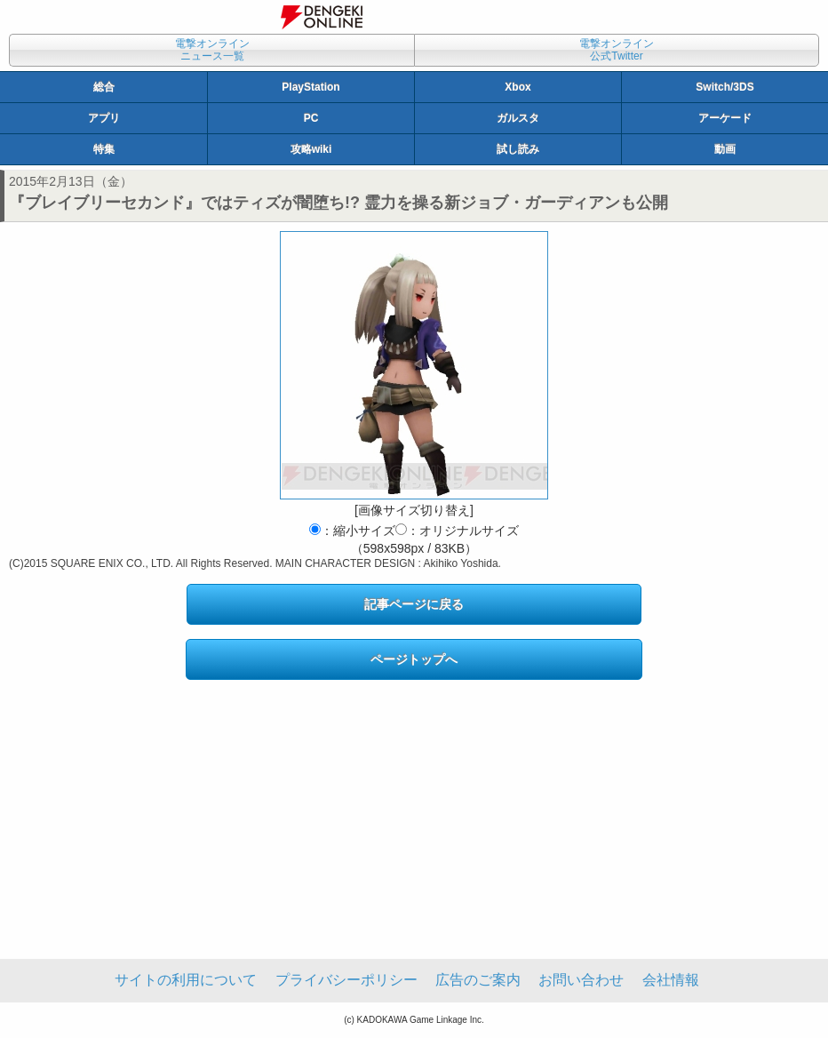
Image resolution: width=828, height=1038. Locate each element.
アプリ (104, 118)
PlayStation (310, 87)
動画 (725, 149)
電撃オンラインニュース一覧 (212, 49)
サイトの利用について (186, 979)
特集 (104, 149)
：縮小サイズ (352, 530)
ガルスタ (518, 118)
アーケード (725, 118)
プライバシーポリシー (346, 979)
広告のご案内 (478, 979)
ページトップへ (414, 659)
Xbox (517, 87)
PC (311, 118)
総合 (104, 87)
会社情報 (670, 979)
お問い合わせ (581, 979)
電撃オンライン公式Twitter (616, 49)
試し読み (518, 149)
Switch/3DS (724, 87)
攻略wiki (311, 149)
